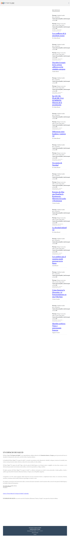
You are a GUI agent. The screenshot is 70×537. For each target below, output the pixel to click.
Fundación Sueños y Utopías (35, 529)
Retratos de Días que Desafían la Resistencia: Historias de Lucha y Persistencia (59, 196)
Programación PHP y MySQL (31, 530)
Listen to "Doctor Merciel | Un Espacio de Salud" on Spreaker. (16, 493)
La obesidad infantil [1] (59, 228)
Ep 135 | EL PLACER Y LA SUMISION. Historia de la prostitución (58, 100)
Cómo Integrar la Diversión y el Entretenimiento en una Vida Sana (59, 293)
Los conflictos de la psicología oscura (59, 34)
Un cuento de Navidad (57, 164)
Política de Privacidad (35, 532)
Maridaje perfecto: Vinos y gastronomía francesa (58, 326)
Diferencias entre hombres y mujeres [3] (59, 133)
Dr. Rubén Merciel (7, 486)
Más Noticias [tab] (56, 10)
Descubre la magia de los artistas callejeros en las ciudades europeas (58, 65)
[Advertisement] (59, 358)
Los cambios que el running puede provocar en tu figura (59, 259)
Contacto (35, 534)
